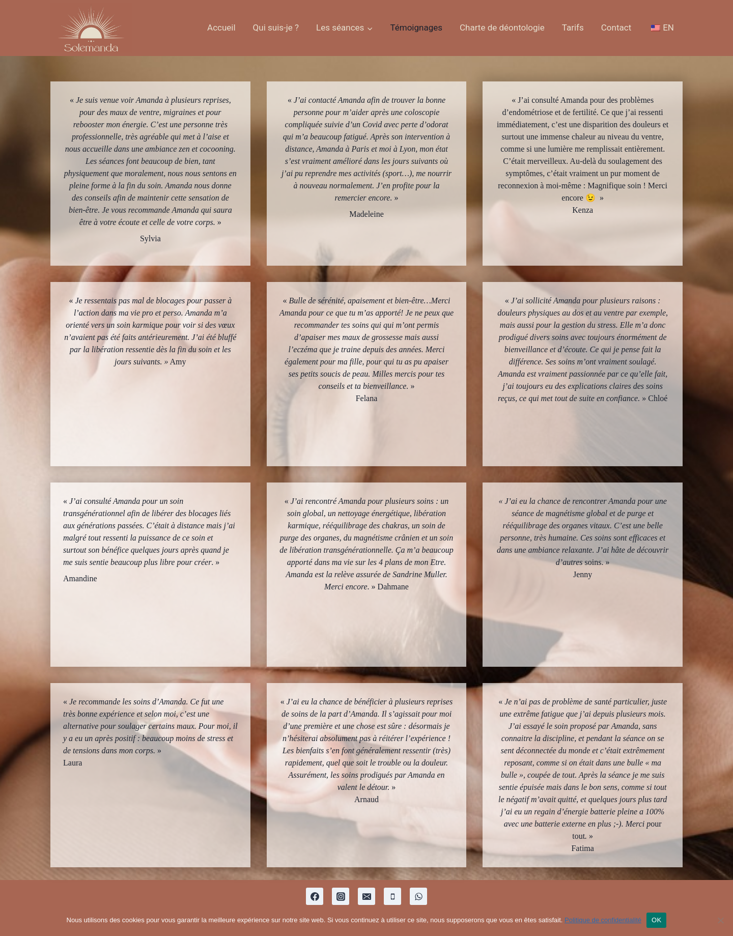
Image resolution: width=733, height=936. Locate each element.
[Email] (366, 896)
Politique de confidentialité (603, 920)
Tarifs (573, 27)
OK (656, 920)
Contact (616, 27)
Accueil (221, 27)
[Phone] (392, 896)
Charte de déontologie (502, 27)
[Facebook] (314, 896)
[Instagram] (340, 896)
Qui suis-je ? (276, 27)
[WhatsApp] (418, 896)
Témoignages (416, 27)
